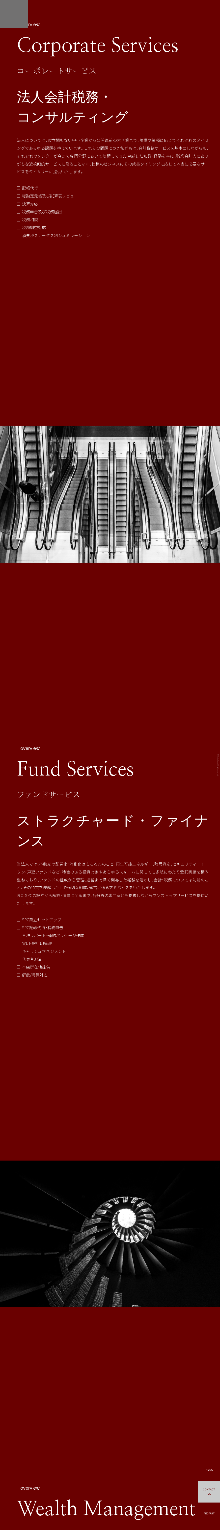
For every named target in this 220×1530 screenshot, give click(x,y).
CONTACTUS (209, 1490)
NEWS (208, 1468)
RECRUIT (208, 1513)
